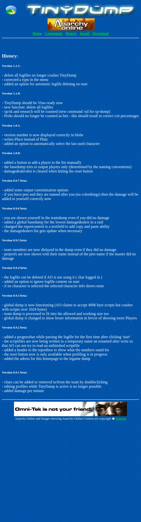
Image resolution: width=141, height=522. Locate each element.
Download (100, 33)
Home (37, 33)
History (71, 33)
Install (85, 33)
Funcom (121, 418)
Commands (54, 33)
